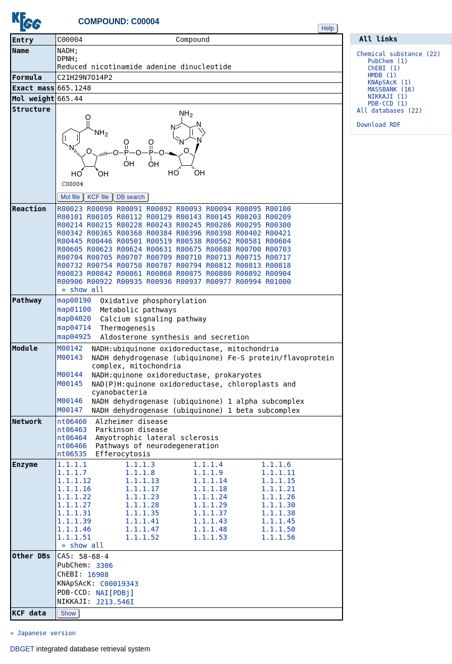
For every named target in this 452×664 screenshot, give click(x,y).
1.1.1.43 (210, 522)
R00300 (278, 226)
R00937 (189, 282)
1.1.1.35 (142, 514)
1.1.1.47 (142, 530)
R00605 (70, 250)
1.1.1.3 (140, 465)
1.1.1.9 (208, 473)
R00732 (70, 266)
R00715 (248, 258)
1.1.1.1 (72, 465)
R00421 (278, 234)
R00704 (70, 258)
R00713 (219, 258)
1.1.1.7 (72, 473)
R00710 (189, 258)
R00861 (129, 274)
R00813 (248, 266)
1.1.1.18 (210, 490)
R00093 (189, 210)
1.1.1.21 (278, 490)
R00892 (248, 274)
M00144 (70, 375)
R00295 (248, 226)
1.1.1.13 (142, 482)
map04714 (74, 328)
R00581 (248, 242)
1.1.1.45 (278, 522)
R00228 (129, 226)
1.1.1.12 (74, 482)
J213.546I (115, 603)
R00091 (129, 210)
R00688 (219, 250)
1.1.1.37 (210, 514)
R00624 (129, 250)
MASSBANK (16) (391, 89)
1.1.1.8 (140, 473)
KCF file (98, 198)
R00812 (219, 266)
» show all (80, 291)
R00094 (219, 210)
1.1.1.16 (74, 490)
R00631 (159, 250)
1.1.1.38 (278, 514)
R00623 (99, 250)
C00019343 (119, 585)
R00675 (189, 250)
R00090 (99, 210)
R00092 (159, 210)
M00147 (70, 411)
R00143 (189, 218)
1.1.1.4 (208, 465)
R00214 (70, 226)
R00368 (129, 234)
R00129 (159, 218)
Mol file (70, 198)
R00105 (99, 218)
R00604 (278, 242)
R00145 (219, 218)
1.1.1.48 (210, 530)
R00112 (129, 218)
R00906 (70, 282)
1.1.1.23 (142, 498)
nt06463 (72, 430)
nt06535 (72, 455)
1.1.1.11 (278, 473)
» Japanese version (43, 634)
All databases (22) (389, 110)
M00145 (70, 385)
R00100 (278, 210)
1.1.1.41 (142, 522)
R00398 (219, 234)
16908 (97, 576)
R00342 (70, 234)
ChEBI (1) (384, 68)
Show (68, 614)
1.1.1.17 (142, 490)
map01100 (74, 310)
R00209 (278, 218)
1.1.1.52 (142, 538)
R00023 (70, 210)
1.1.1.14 (210, 482)
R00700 (248, 250)
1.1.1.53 (210, 538)
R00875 (189, 274)
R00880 (219, 274)
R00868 (159, 274)
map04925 (74, 338)
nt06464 (72, 439)
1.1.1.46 (74, 530)
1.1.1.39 (74, 522)
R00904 (278, 274)
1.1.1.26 (278, 498)
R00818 (278, 266)
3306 (104, 566)
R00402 (248, 234)
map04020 (74, 319)
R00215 (99, 226)
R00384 (159, 234)
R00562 (219, 242)
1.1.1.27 (74, 506)
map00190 (74, 301)
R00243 (159, 226)
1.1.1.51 (74, 538)
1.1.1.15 (278, 482)
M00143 (70, 358)
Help (327, 28)
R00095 (248, 210)
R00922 (99, 282)
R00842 (99, 274)
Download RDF (379, 124)
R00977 (219, 282)
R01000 (278, 282)
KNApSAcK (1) (390, 82)
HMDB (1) (382, 75)
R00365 (99, 234)
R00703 (278, 250)
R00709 (159, 258)
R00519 (159, 242)
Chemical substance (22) (398, 54)
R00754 (99, 266)
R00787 (159, 266)
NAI (102, 594)
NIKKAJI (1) (388, 96)
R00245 (189, 226)
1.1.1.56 (278, 538)
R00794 (189, 266)
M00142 (70, 349)
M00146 (70, 402)
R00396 (189, 234)
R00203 (248, 218)
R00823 (70, 274)
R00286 (219, 226)
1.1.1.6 (276, 465)
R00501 (129, 242)
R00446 (99, 242)
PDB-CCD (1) (388, 103)
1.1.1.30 (278, 506)
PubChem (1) (388, 61)
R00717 (278, 258)
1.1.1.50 (278, 530)
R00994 (248, 282)
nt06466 (72, 447)
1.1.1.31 (74, 514)
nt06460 (72, 422)
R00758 (129, 266)
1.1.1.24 (210, 498)
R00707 (129, 258)
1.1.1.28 (142, 506)
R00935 (129, 282)
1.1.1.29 (210, 506)
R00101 (70, 218)
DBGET (22, 650)
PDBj (121, 594)
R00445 (70, 242)
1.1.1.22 (74, 498)
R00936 (159, 282)
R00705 (99, 258)
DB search (131, 198)
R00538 (189, 242)
